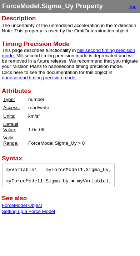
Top (133, 6)
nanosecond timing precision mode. (39, 77)
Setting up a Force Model (28, 211)
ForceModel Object (22, 205)
